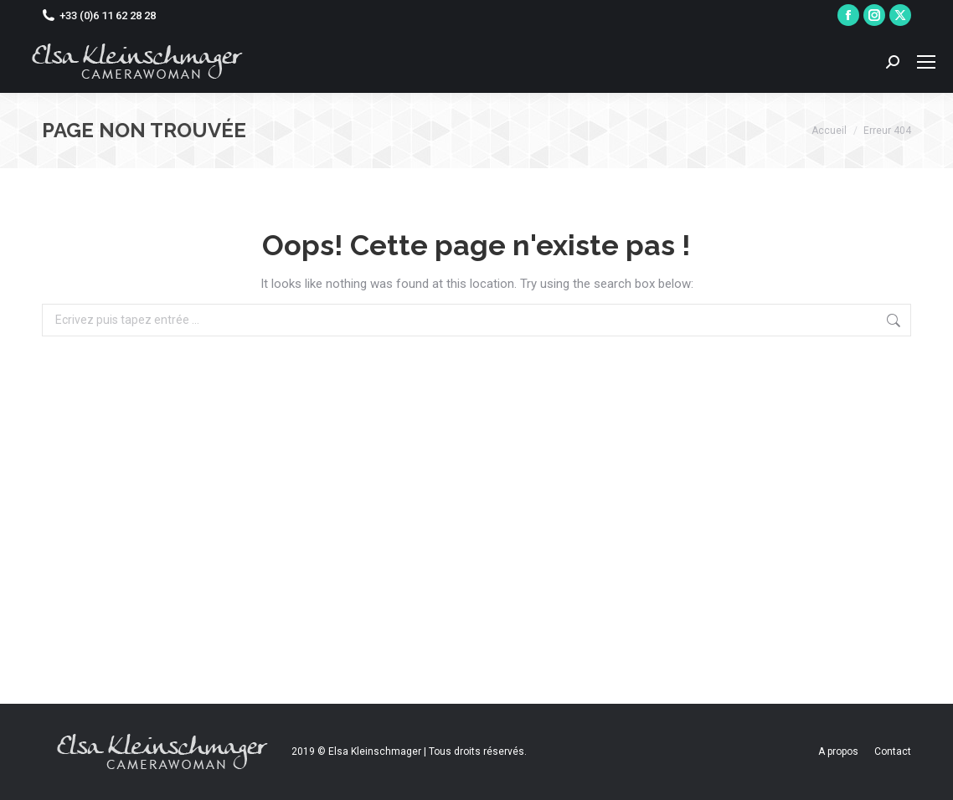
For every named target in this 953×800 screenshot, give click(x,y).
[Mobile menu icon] (926, 62)
